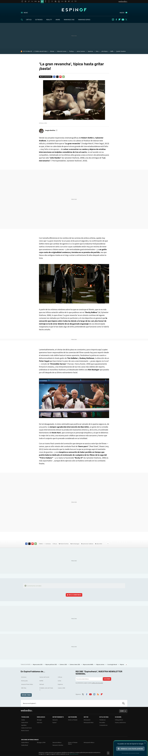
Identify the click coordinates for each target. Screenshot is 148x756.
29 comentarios (46, 77)
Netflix (112, 51)
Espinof (74, 10)
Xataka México (25, 742)
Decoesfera (102, 722)
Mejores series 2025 (38, 664)
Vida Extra (39, 722)
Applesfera (23, 725)
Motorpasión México (89, 742)
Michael (52, 51)
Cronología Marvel (112, 664)
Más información (74, 754)
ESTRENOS (39, 20)
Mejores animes (100, 664)
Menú (26, 13)
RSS (97, 693)
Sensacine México (57, 742)
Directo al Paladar (72, 720)
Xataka (23, 720)
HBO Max (23, 688)
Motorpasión (87, 720)
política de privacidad (97, 683)
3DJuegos (39, 720)
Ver (75, 595)
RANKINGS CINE (69, 20)
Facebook (116, 19)
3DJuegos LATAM (41, 742)
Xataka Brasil (24, 745)
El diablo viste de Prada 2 (40, 51)
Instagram (113, 19)
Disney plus (24, 681)
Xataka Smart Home (26, 728)
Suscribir (107, 679)
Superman (90, 51)
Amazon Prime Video (27, 684)
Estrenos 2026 (63, 664)
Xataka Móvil (24, 722)
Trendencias (102, 720)
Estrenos (48, 544)
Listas (59, 681)
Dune (97, 51)
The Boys (71, 51)
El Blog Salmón (119, 720)
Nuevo (122, 13)
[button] (51, 130)
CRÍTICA (28, 20)
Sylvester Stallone (88, 544)
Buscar (123, 703)
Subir (122, 711)
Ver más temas (26, 695)
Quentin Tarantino (121, 51)
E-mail (63, 77)
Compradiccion (103, 725)
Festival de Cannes (61, 51)
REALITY (49, 20)
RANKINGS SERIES (84, 20)
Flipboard (119, 19)
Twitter (126, 19)
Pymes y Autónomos (120, 722)
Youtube (123, 19)
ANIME (58, 20)
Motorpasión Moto (88, 722)
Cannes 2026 (61, 688)
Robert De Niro (64, 544)
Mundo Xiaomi (25, 730)
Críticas (55, 544)
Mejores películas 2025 (51, 664)
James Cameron (81, 51)
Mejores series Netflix (88, 664)
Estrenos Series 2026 (75, 664)
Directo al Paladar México (72, 743)
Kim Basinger (75, 544)
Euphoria (60, 684)
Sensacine (55, 720)
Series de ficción (44, 677)
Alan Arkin (99, 544)
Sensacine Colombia (58, 745)
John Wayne (104, 51)
